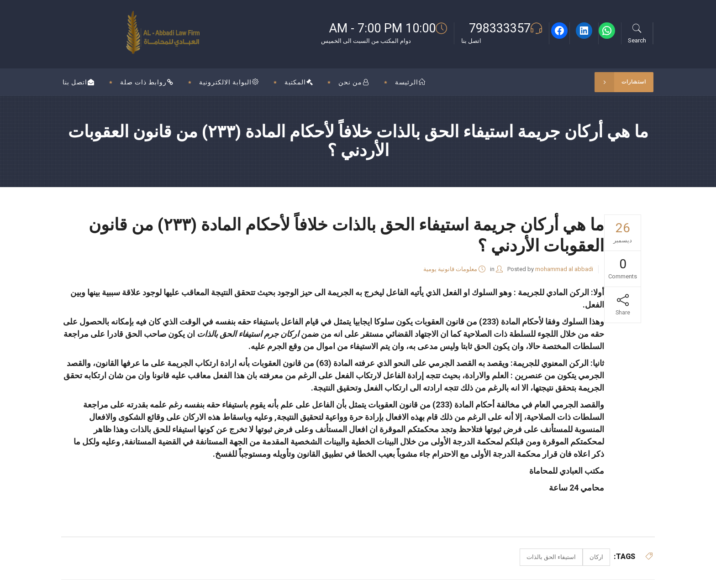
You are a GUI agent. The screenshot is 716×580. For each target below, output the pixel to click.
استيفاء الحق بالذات (551, 557)
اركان (596, 557)
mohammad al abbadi (564, 269)
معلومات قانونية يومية (450, 269)
